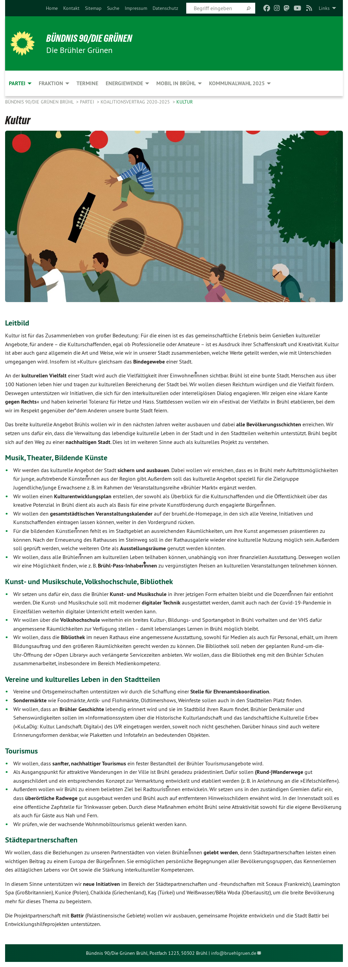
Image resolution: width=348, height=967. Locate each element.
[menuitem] (52, 8)
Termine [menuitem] (87, 83)
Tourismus (22, 750)
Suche (113, 8)
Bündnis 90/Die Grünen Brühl (40, 102)
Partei (87, 102)
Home (52, 8)
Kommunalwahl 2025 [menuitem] (237, 83)
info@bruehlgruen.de (233, 953)
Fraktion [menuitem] (51, 83)
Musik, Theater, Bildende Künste (60, 457)
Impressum (136, 8)
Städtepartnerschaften (43, 839)
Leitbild (18, 322)
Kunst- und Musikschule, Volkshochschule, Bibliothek (95, 581)
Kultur (184, 102)
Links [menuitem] (324, 8)
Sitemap (93, 8)
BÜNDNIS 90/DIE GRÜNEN (94, 38)
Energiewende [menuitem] (124, 83)
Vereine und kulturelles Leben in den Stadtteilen (88, 679)
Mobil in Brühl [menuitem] (176, 83)
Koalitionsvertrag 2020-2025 (136, 102)
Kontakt (71, 8)
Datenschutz (165, 8)
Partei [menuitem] (17, 83)
